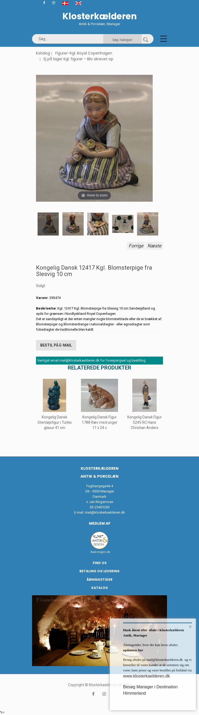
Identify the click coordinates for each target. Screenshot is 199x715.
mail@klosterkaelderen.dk (105, 512)
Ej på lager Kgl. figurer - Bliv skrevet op (78, 59)
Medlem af (99, 523)
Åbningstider (99, 579)
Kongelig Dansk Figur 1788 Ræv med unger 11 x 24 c (99, 422)
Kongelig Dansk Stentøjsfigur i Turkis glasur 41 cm (55, 422)
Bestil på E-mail (56, 345)
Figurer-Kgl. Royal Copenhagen (83, 53)
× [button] (190, 626)
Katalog (43, 53)
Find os (100, 563)
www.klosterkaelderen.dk (146, 676)
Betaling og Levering (99, 571)
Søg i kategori (122, 40)
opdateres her (133, 650)
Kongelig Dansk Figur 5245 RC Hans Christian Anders (144, 422)
